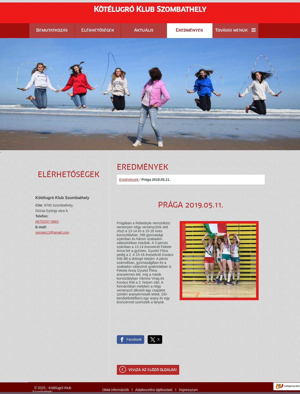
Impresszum (188, 377)
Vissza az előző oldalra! (152, 357)
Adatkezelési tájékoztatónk (158, 389)
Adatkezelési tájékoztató (154, 377)
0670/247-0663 (47, 209)
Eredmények (129, 167)
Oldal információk (115, 377)
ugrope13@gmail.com (52, 220)
